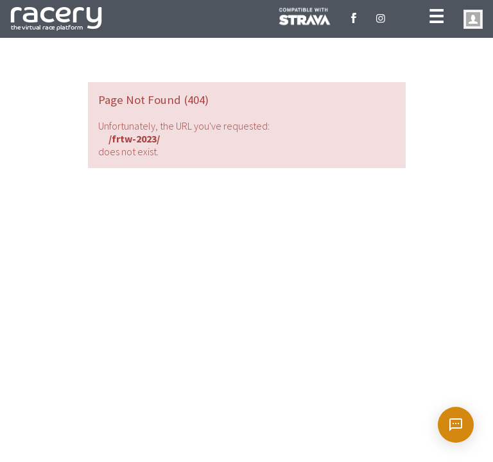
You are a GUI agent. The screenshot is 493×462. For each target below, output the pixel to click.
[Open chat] (456, 425)
